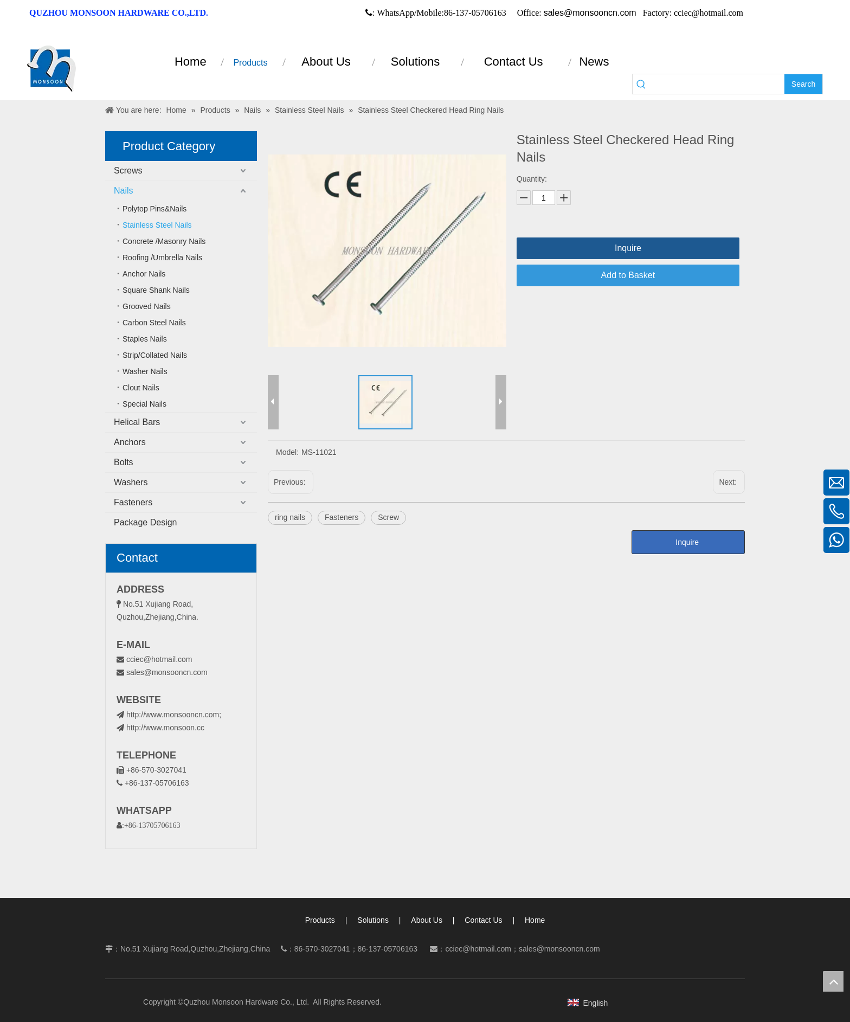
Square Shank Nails (156, 290)
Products (320, 920)
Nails (123, 190)
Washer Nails (145, 371)
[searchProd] (717, 84)
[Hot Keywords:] (803, 84)
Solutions (373, 920)
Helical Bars (137, 422)
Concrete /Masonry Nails (164, 241)
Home (535, 920)
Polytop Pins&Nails (154, 208)
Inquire (628, 248)
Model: (287, 452)
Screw (388, 517)
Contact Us (483, 920)
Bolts (123, 462)
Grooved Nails (147, 306)
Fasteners (133, 502)
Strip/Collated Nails (155, 355)
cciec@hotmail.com (159, 659)
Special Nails (144, 404)
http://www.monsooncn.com (172, 714)
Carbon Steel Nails (154, 322)
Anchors (130, 442)
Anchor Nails (144, 273)
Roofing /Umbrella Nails (162, 257)
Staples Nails (145, 339)
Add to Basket (628, 275)
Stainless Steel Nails (157, 225)
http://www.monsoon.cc (160, 727)
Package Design (145, 522)
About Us (426, 920)
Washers (131, 482)
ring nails (290, 517)
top (833, 981)
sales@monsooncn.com (590, 12)
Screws (128, 170)
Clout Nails (141, 387)
